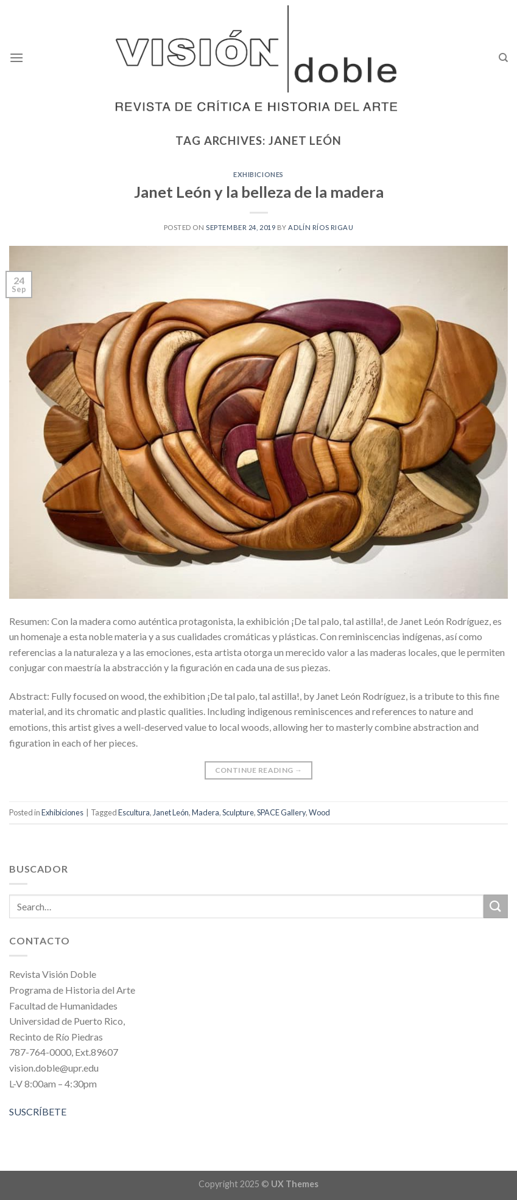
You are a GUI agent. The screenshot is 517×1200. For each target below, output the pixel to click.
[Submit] (496, 906)
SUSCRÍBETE (37, 1111)
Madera (205, 812)
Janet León (171, 812)
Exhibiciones (258, 174)
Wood (319, 812)
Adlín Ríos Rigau (320, 227)
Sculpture (238, 812)
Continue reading (259, 770)
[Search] (503, 57)
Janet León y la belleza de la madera (259, 192)
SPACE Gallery (281, 812)
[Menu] (16, 57)
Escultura (134, 812)
